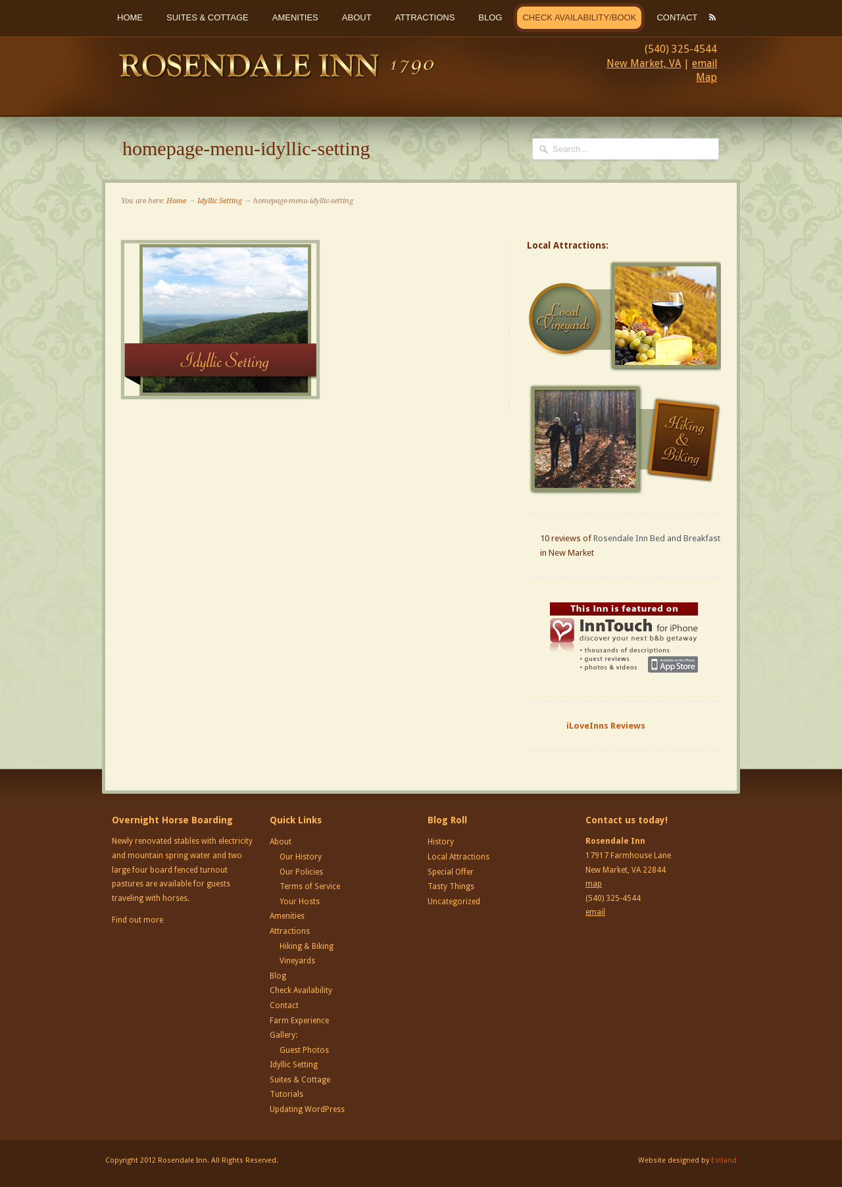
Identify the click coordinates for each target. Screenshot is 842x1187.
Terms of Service (310, 886)
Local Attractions (458, 856)
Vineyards (297, 960)
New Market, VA (644, 63)
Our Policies (301, 872)
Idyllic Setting (219, 201)
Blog (490, 17)
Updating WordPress (307, 1109)
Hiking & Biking (307, 946)
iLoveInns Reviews (605, 726)
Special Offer (451, 872)
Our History (301, 856)
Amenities (295, 17)
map (593, 883)
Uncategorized (454, 901)
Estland (724, 1160)
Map (706, 77)
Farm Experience (299, 1020)
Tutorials (286, 1094)
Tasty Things (451, 886)
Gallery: (283, 1035)
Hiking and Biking (625, 439)
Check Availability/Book (579, 17)
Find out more (137, 920)
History (441, 841)
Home (130, 17)
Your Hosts (300, 901)
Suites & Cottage (207, 17)
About (357, 17)
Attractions (425, 17)
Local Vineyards (625, 316)
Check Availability (301, 990)
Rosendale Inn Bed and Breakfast (656, 538)
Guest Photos (304, 1050)
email (704, 63)
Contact (676, 17)
